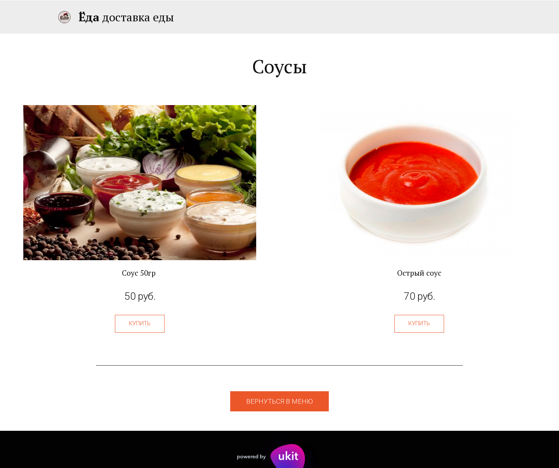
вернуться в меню (279, 401)
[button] (140, 324)
